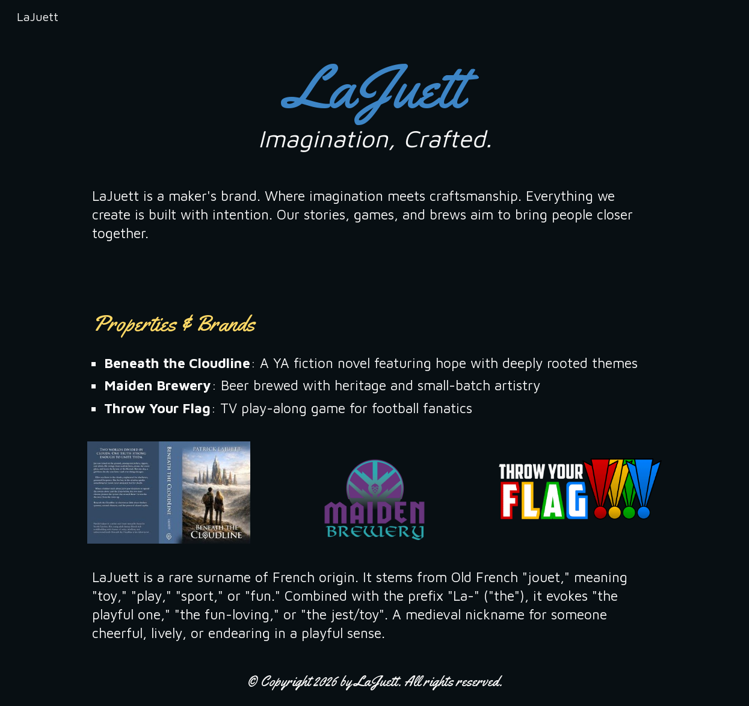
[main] (374, 101)
